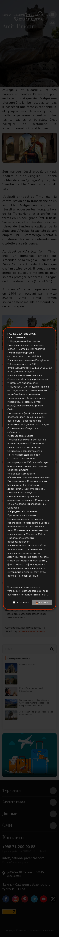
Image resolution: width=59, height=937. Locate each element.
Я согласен (23, 602)
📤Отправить (41, 602)
